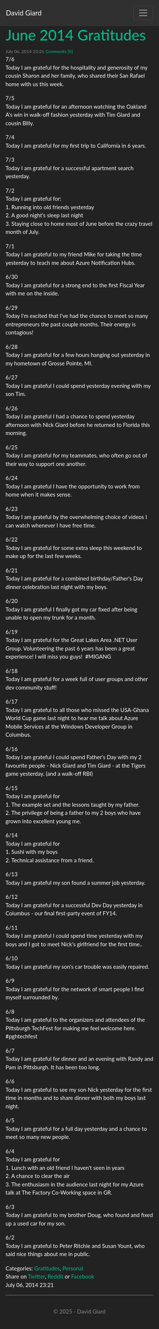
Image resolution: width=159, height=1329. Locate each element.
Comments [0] (59, 51)
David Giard (24, 12)
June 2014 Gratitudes (76, 35)
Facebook (82, 1276)
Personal (72, 1268)
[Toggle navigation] (143, 13)
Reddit (55, 1276)
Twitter (36, 1276)
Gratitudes (47, 1268)
